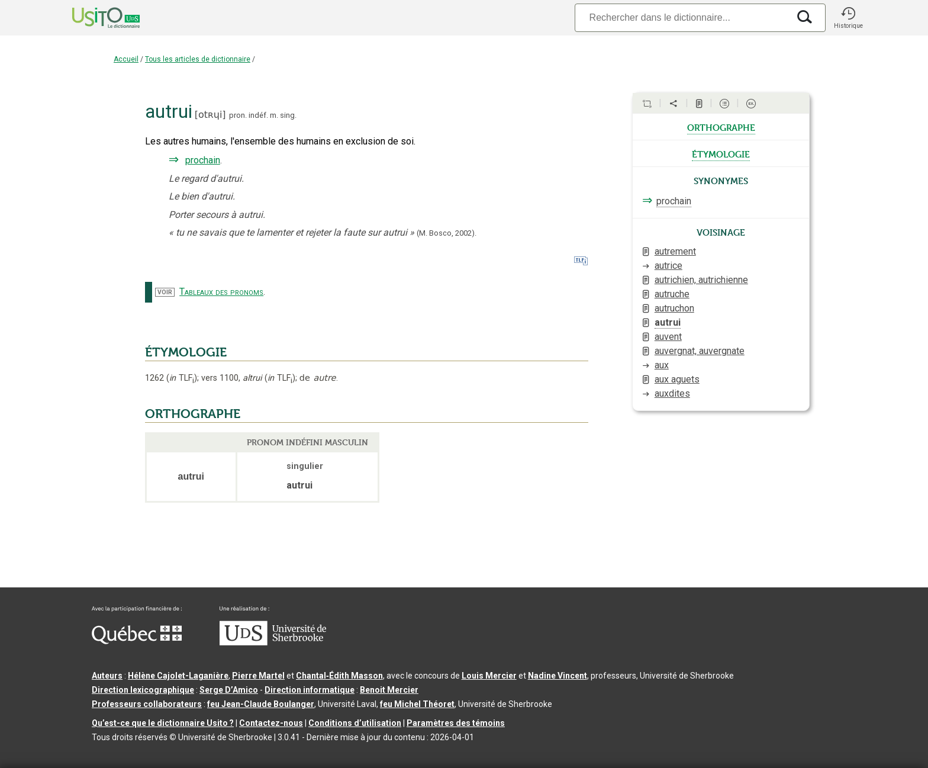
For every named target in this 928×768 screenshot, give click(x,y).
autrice (668, 265)
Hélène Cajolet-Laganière (178, 675)
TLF (181, 378)
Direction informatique (310, 690)
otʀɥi (210, 114)
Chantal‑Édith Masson (339, 675)
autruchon (674, 308)
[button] (848, 18)
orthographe (721, 127)
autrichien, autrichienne (701, 279)
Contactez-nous (271, 723)
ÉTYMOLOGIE (186, 352)
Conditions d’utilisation (354, 723)
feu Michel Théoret (417, 704)
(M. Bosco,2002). (446, 233)
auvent (668, 336)
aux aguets (677, 379)
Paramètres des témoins (456, 723)
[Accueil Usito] (92, 18)
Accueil (126, 59)
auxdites (672, 393)
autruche (672, 294)
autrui (668, 322)
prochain (202, 160)
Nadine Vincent (557, 675)
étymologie (721, 153)
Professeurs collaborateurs (147, 704)
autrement (675, 251)
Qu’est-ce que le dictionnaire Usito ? (163, 723)
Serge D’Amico (228, 690)
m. (274, 115)
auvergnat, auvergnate (700, 350)
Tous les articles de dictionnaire (197, 59)
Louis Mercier (489, 675)
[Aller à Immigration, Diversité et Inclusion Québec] (137, 641)
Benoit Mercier (389, 690)
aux (662, 365)
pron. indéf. (248, 115)
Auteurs (107, 675)
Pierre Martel (258, 675)
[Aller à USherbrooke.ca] (273, 642)
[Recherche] (681, 17)
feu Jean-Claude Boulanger (260, 704)
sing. (288, 115)
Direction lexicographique (143, 690)
